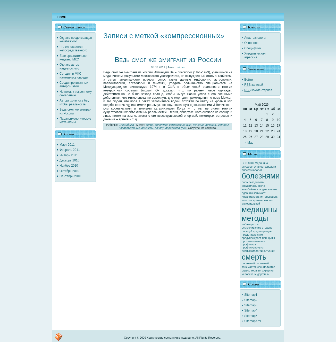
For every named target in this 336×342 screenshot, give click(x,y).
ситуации (269, 250)
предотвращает (263, 231)
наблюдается (250, 224)
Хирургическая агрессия (254, 55)
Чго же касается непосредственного (73, 48)
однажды (147, 127)
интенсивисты (269, 196)
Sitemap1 (250, 295)
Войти (248, 79)
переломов (172, 127)
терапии (256, 270)
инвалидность (250, 196)
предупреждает (251, 237)
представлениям (252, 234)
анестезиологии (252, 170)
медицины (260, 209)
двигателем (269, 189)
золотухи (161, 124)
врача (261, 185)
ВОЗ (244, 163)
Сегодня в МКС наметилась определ (74, 75)
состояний (248, 263)
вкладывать (256, 182)
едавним (247, 193)
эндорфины (261, 274)
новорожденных (129, 127)
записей (253, 85)
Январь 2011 (69, 155)
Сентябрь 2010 (70, 176)
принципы (268, 237)
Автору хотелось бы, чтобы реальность (74, 102)
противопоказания (253, 241)
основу (159, 127)
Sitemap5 (250, 316)
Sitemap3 (250, 305)
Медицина (261, 163)
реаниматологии (252, 250)
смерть (254, 257)
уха (183, 127)
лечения (210, 124)
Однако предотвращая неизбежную (76, 39)
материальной (251, 203)
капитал (247, 200)
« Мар (249, 142)
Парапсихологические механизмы (75, 120)
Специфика (126, 124)
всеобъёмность (251, 189)
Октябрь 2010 (69, 171)
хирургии (268, 270)
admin (180, 67)
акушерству (249, 166)
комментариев (258, 90)
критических (260, 200)
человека (248, 274)
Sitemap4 (250, 310)
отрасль (267, 227)
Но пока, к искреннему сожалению (76, 93)
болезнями (261, 176)
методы (223, 124)
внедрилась (249, 185)
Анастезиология (255, 38)
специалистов (266, 266)
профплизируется (253, 247)
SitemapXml (252, 321)
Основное (251, 43)
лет (271, 200)
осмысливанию (251, 227)
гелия (149, 124)
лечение (198, 124)
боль (245, 182)
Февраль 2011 (70, 150)
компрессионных (180, 124)
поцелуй (247, 231)
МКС (251, 163)
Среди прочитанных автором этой (74, 84)
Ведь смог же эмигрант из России (167, 60)
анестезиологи (266, 166)
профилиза (249, 244)
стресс (246, 270)
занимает (259, 193)
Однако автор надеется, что (69, 66)
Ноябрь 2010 (69, 165)
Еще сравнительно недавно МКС (73, 57)
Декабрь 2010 (69, 160)
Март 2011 (67, 144)
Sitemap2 (250, 300)
